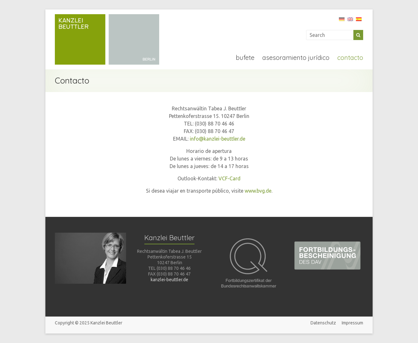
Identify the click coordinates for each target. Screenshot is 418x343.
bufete (245, 57)
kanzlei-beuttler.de (169, 279)
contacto (350, 57)
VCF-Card (229, 178)
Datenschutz (323, 322)
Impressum (352, 322)
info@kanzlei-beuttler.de (217, 139)
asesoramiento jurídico (295, 57)
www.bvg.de (258, 191)
